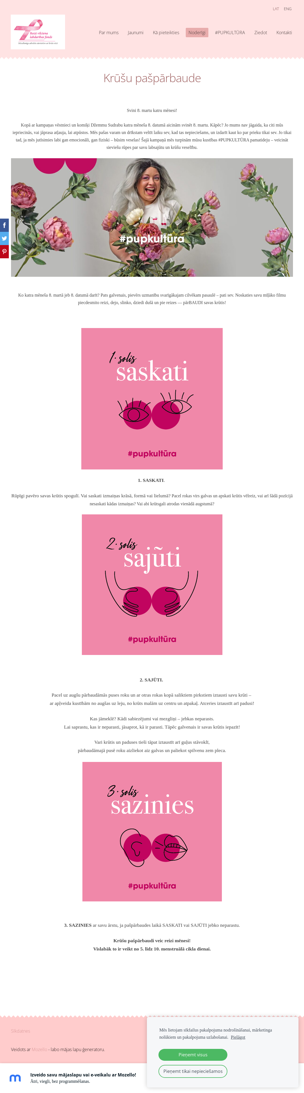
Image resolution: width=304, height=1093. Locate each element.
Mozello (39, 1049)
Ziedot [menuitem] (260, 32)
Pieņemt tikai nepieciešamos (193, 1071)
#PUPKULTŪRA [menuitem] (229, 32)
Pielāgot (238, 1037)
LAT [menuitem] (275, 8)
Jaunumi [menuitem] (135, 32)
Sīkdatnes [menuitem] (20, 1031)
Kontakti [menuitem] (284, 32)
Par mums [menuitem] (108, 32)
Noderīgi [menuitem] (196, 32)
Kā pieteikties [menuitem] (165, 32)
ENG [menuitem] (287, 8)
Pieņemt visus (193, 1055)
